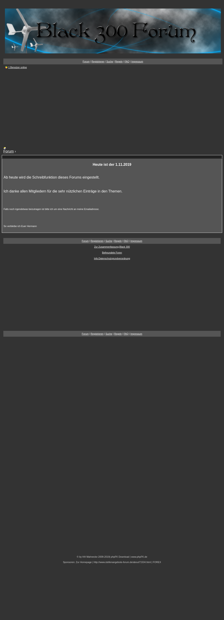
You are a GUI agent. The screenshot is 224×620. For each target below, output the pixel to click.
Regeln (119, 61)
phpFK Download (120, 556)
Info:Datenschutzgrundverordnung (112, 258)
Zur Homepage (84, 562)
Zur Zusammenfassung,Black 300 (112, 246)
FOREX (157, 562)
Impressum (137, 61)
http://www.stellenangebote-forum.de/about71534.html (122, 562)
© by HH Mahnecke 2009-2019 (93, 556)
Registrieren (98, 61)
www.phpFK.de (139, 556)
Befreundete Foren (112, 252)
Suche (109, 61)
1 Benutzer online (17, 67)
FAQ (127, 61)
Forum (86, 61)
